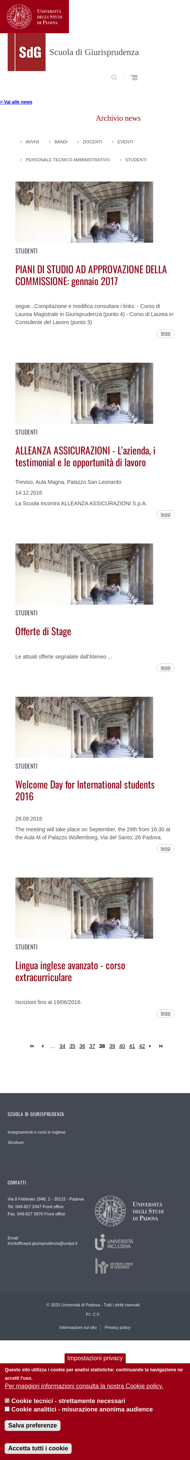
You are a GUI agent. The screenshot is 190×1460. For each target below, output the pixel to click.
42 (142, 1046)
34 (62, 1046)
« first (32, 1046)
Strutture (16, 1142)
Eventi (125, 142)
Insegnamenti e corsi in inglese (37, 1132)
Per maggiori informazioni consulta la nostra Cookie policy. (84, 1387)
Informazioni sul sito (78, 1327)
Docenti (92, 142)
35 (72, 1046)
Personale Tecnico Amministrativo (68, 159)
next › (152, 1046)
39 (112, 1046)
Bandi (60, 142)
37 (92, 1046)
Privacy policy (117, 1327)
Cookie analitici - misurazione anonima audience (82, 1411)
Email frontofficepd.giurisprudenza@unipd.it (42, 1241)
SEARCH (167, 71)
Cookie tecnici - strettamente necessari (68, 1402)
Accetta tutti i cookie (38, 1449)
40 (122, 1046)
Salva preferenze (32, 1426)
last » (162, 1046)
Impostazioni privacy (95, 1359)
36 (82, 1046)
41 (132, 1046)
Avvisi (32, 142)
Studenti (136, 159)
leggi (165, 333)
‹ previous (42, 1046)
